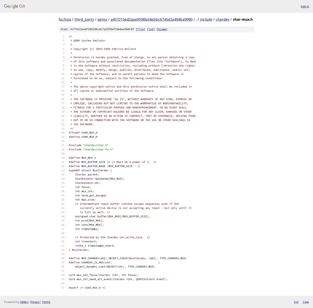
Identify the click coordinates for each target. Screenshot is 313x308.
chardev (222, 19)
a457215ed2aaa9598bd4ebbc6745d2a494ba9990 (151, 19)
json (306, 302)
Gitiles (24, 302)
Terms (46, 302)
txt (296, 302)
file (140, 29)
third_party (84, 19)
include (206, 19)
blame (162, 29)
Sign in (305, 6)
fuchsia (65, 19)
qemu (102, 19)
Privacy (35, 302)
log (151, 29)
